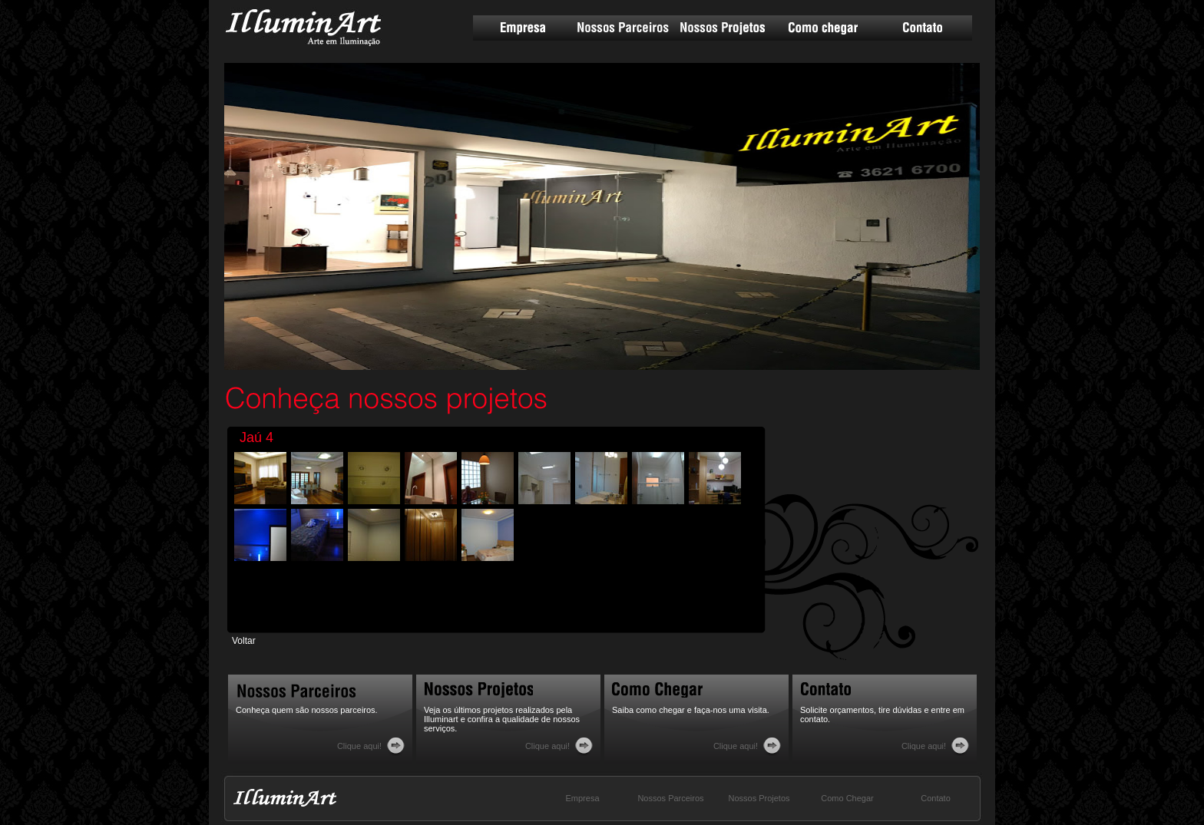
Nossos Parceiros (623, 28)
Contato (922, 28)
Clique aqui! (359, 746)
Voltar (244, 640)
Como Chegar (847, 798)
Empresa (523, 28)
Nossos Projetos (722, 28)
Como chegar (822, 28)
